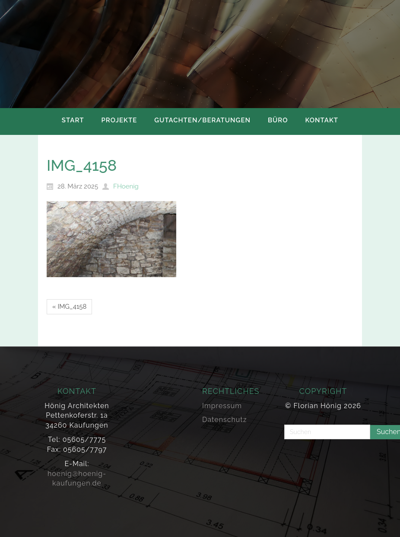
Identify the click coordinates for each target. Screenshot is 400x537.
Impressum (222, 406)
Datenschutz (224, 420)
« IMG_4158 (69, 306)
